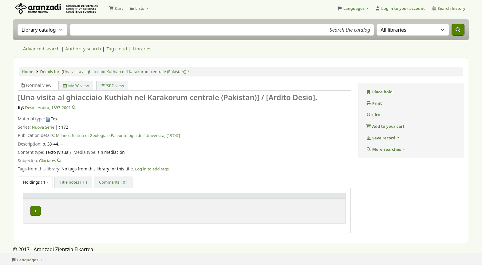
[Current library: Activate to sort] (134, 198)
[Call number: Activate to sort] (238, 198)
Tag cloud (116, 48)
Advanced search (41, 48)
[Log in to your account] (400, 8)
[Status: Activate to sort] (320, 198)
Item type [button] (36, 198)
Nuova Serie (43, 127)
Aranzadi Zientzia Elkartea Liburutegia (29, 8)
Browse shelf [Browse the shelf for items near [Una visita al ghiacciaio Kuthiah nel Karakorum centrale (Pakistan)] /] (222, 209)
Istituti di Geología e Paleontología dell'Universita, (118, 135)
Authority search (83, 48)
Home (27, 71)
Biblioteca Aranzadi (110, 209)
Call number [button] (196, 198)
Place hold (379, 92)
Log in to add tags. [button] (152, 169)
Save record (381, 138)
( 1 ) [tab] (35, 182)
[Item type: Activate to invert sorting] (55, 198)
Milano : (63, 135)
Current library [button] (105, 198)
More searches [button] (384, 149)
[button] (115, 8)
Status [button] (304, 198)
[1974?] (173, 135)
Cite (373, 115)
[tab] (73, 182)
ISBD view (112, 85)
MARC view (76, 85)
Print (374, 103)
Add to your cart (385, 126)
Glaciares (47, 160)
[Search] (458, 30)
